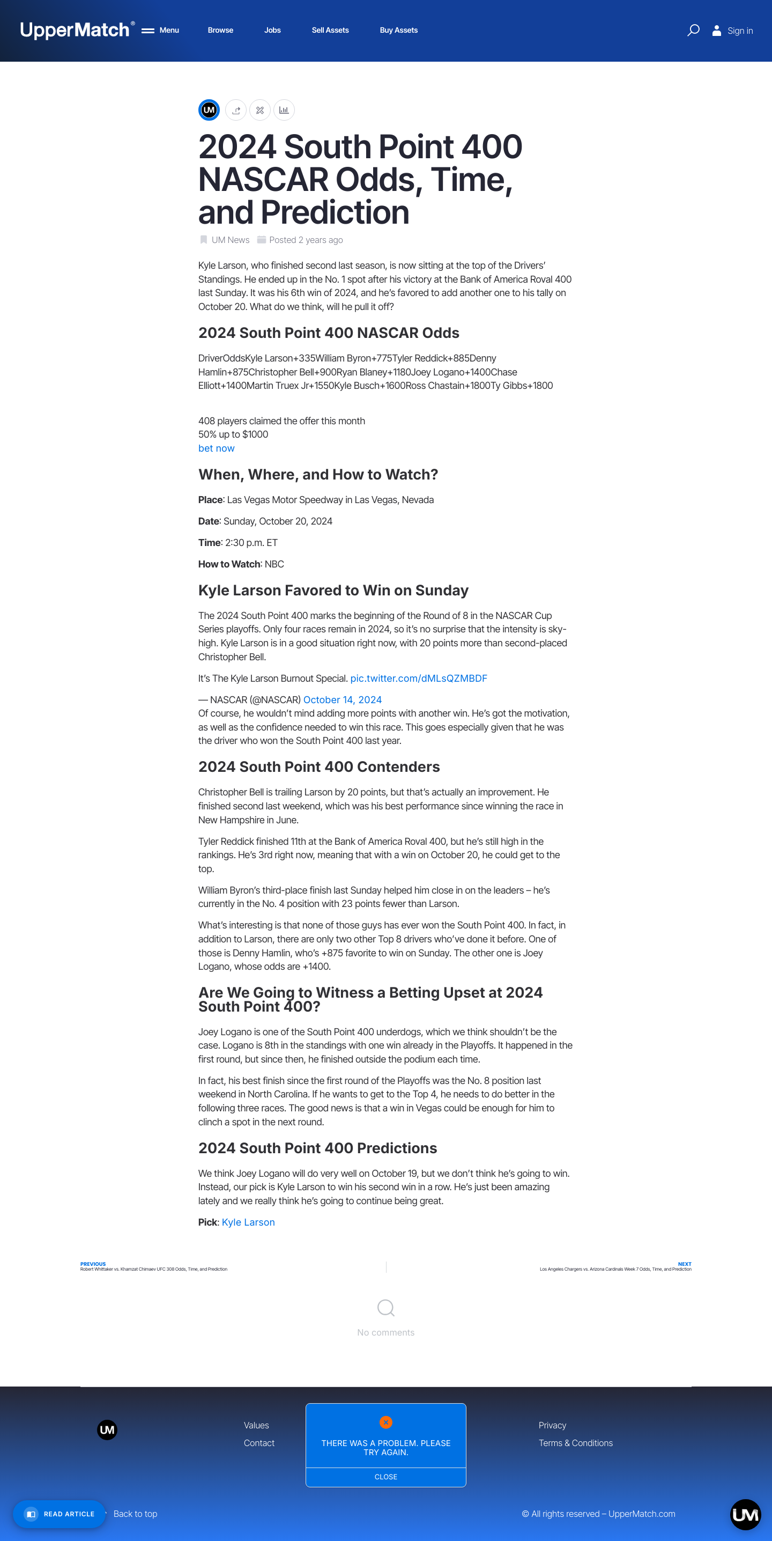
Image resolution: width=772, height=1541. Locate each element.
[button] (236, 110)
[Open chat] (745, 1514)
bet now (216, 448)
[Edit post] (260, 110)
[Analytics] (284, 110)
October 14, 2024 (342, 700)
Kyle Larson (249, 1222)
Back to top (126, 1514)
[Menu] (160, 30)
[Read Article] (59, 1514)
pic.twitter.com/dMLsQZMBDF (418, 678)
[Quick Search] (693, 31)
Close (386, 1477)
